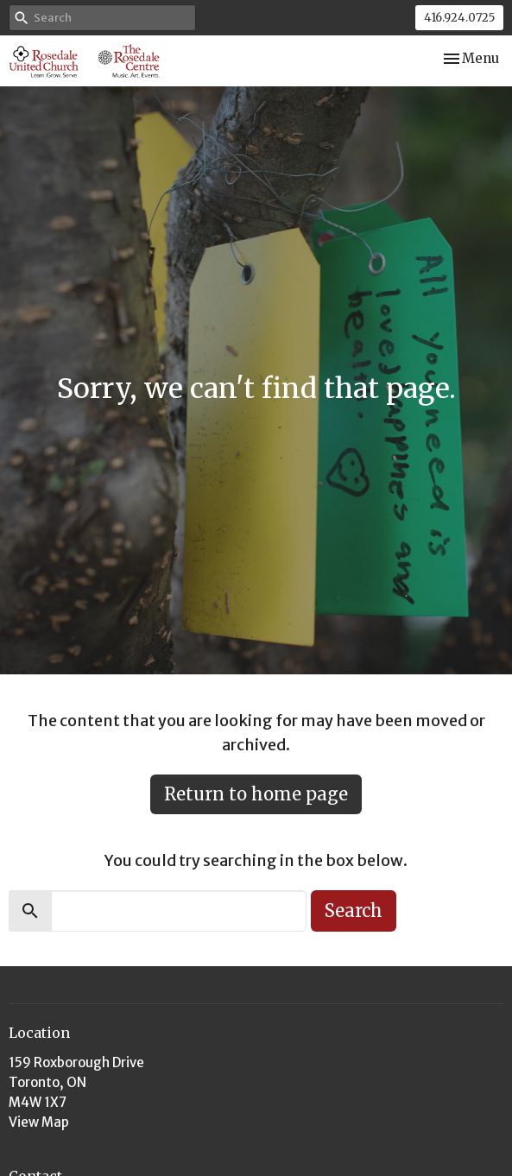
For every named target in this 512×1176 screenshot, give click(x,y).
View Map (39, 1122)
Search (353, 910)
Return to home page (256, 794)
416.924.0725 (459, 17)
